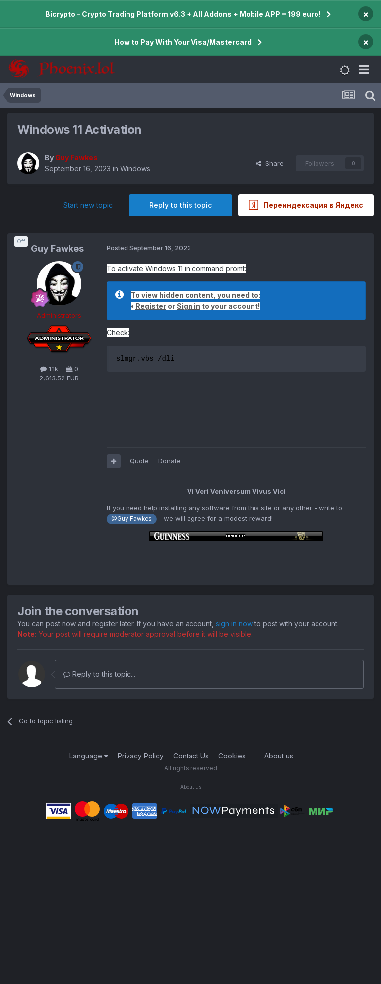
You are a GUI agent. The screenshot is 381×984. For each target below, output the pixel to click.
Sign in (188, 306)
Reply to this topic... (99, 674)
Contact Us (191, 756)
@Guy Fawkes (131, 518)
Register (150, 306)
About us (278, 756)
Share (270, 163)
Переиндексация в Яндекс (306, 205)
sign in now (234, 623)
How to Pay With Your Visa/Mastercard (183, 42)
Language (88, 756)
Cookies (232, 756)
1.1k (49, 369)
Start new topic (88, 205)
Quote (139, 461)
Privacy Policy (141, 756)
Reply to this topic (180, 205)
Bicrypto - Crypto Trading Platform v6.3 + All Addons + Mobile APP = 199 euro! (182, 14)
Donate (169, 461)
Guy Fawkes (57, 248)
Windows (135, 168)
